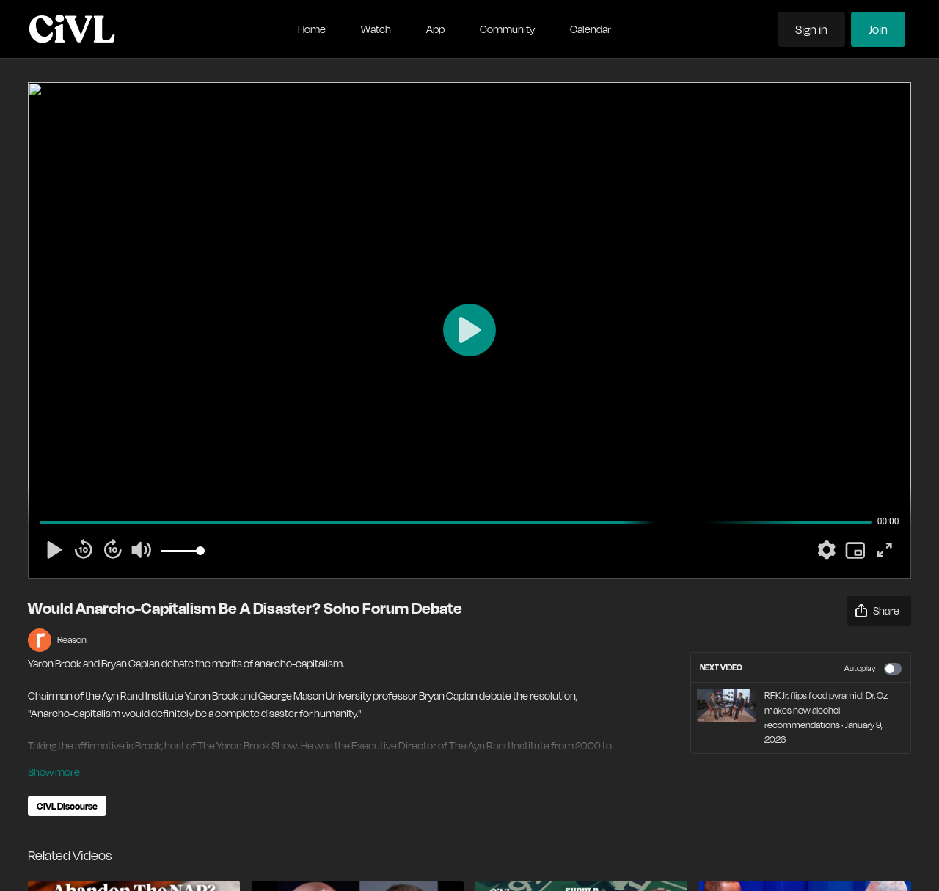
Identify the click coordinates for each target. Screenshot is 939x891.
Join (878, 29)
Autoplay (873, 669)
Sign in (811, 29)
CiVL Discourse (67, 806)
